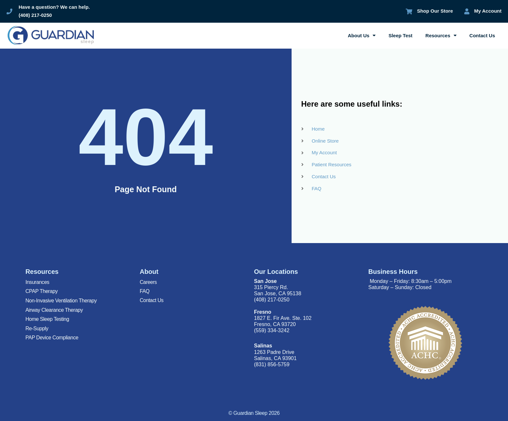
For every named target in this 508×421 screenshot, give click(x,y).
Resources (440, 35)
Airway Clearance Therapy (54, 310)
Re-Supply (36, 328)
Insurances (37, 282)
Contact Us (482, 35)
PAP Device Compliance (51, 337)
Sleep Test (400, 35)
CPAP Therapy (41, 291)
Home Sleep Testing (47, 319)
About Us (362, 35)
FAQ (145, 291)
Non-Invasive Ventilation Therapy (61, 300)
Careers (148, 282)
